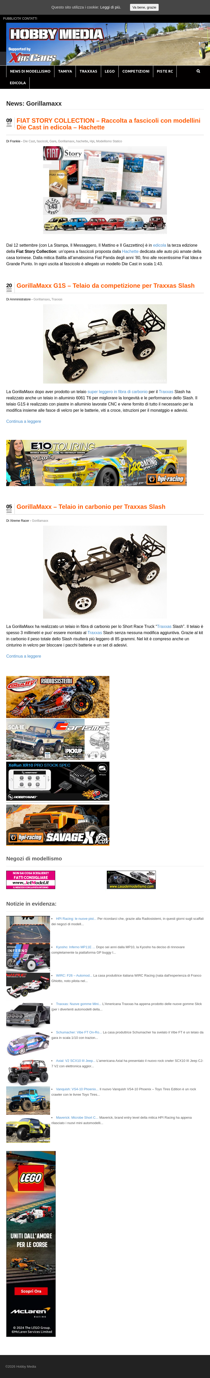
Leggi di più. (110, 7)
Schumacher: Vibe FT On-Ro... (79, 1032)
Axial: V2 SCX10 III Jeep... (75, 1061)
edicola (159, 245)
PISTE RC (165, 71)
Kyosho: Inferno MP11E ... (75, 947)
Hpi (92, 141)
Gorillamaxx (66, 141)
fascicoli (42, 141)
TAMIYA (65, 71)
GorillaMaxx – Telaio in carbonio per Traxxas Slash (91, 506)
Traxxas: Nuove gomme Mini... (78, 1004)
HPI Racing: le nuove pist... (76, 919)
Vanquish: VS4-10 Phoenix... (77, 1089)
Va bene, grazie (144, 7)
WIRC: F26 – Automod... (74, 975)
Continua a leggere (23, 421)
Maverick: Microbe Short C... (77, 1117)
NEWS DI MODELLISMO (30, 71)
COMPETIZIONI (135, 71)
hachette (82, 141)
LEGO (110, 71)
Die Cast (29, 141)
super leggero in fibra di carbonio (117, 392)
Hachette (130, 251)
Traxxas (56, 299)
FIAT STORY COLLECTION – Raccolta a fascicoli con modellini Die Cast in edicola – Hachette (108, 124)
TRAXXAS (88, 71)
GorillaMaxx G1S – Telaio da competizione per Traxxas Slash (106, 285)
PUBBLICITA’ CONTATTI (20, 18)
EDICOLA (18, 83)
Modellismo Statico (109, 141)
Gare (53, 141)
